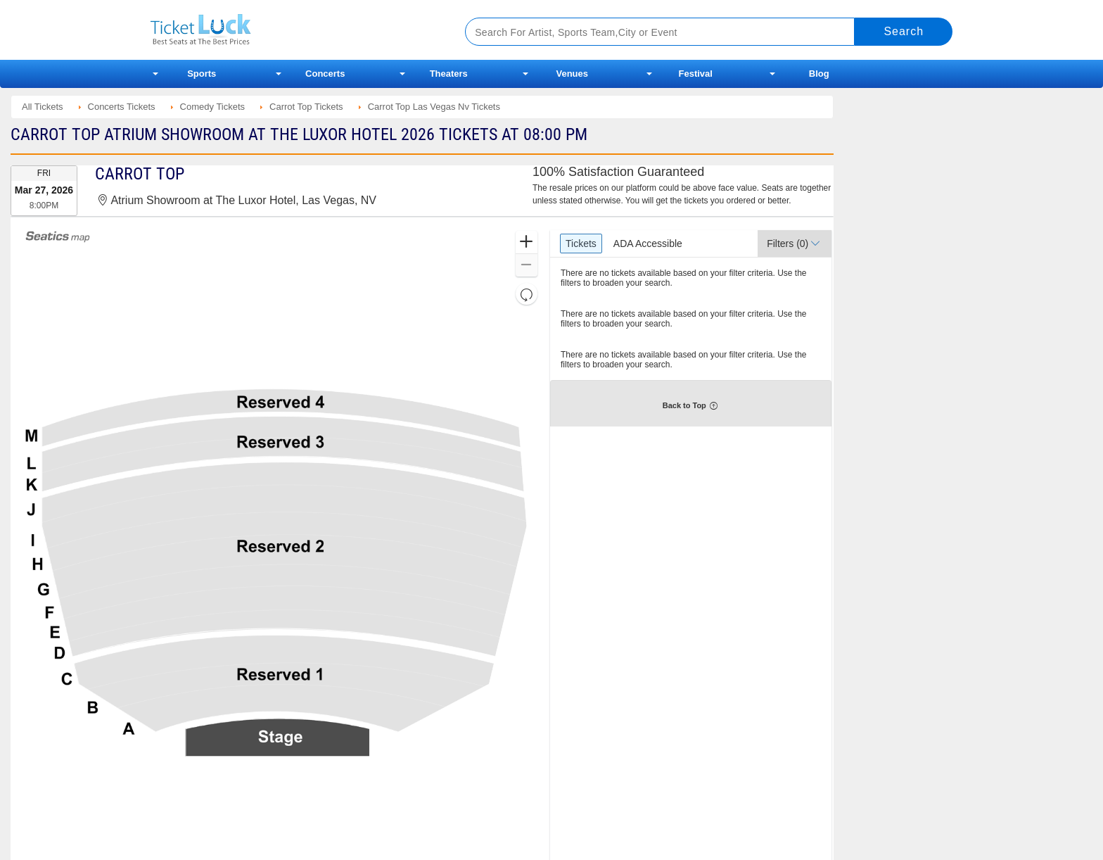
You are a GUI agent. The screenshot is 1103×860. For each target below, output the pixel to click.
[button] (526, 242)
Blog (819, 73)
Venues (572, 73)
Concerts (325, 73)
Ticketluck (291, 30)
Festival (696, 73)
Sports (201, 73)
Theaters (449, 73)
